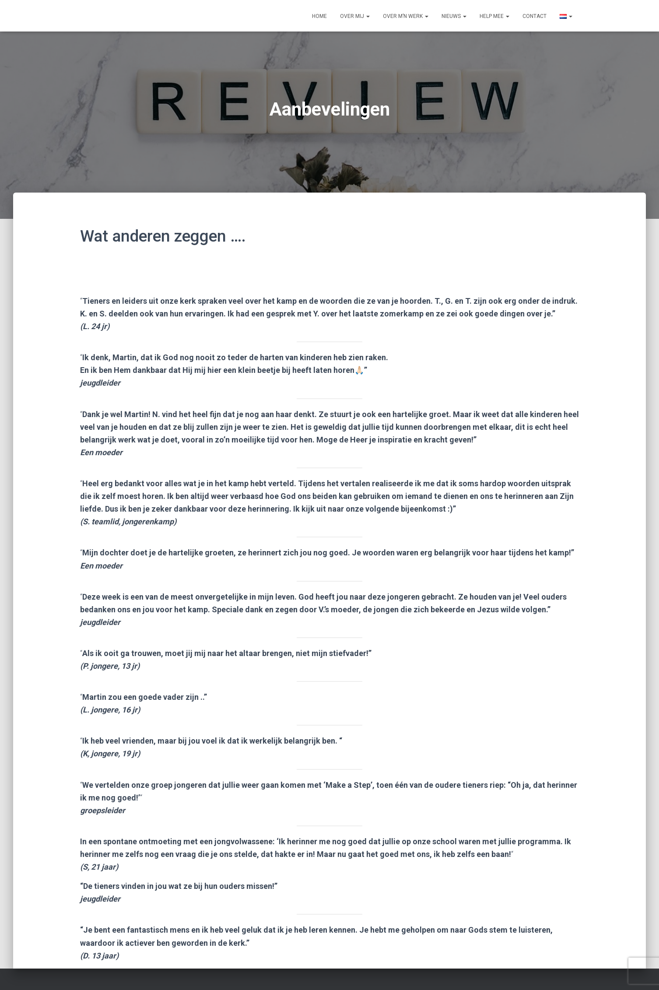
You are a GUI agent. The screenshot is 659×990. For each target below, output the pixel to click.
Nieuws (454, 16)
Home (319, 16)
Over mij (355, 16)
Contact (534, 16)
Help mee (494, 16)
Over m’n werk (405, 16)
